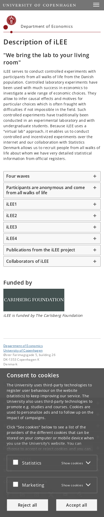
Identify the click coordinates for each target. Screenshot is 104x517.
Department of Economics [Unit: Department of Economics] (23, 346)
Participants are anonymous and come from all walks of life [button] (45, 190)
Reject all (27, 505)
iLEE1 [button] (11, 204)
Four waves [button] (18, 176)
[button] (96, 4)
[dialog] (52, 442)
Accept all (76, 505)
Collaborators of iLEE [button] (27, 261)
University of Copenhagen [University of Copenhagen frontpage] (23, 350)
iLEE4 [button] (11, 238)
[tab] (52, 176)
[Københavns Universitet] (9, 24)
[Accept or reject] (17, 462)
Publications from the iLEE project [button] (40, 250)
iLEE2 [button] (11, 215)
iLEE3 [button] (11, 227)
